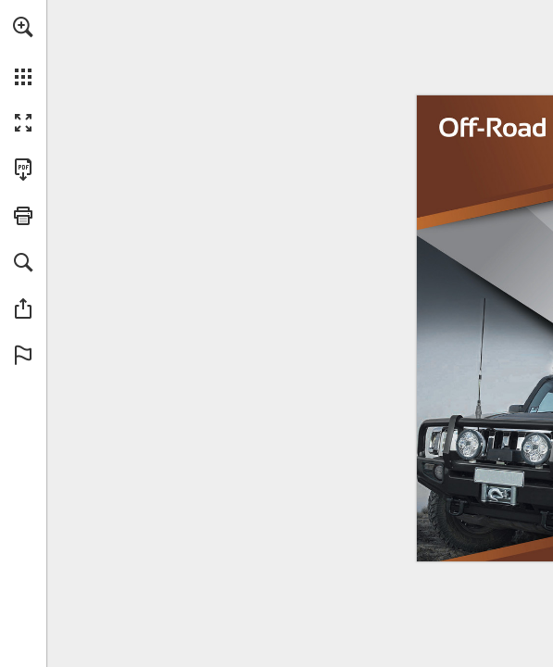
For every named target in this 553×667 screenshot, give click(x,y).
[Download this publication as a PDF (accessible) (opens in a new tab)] (23, 169)
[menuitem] (23, 51)
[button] (23, 27)
